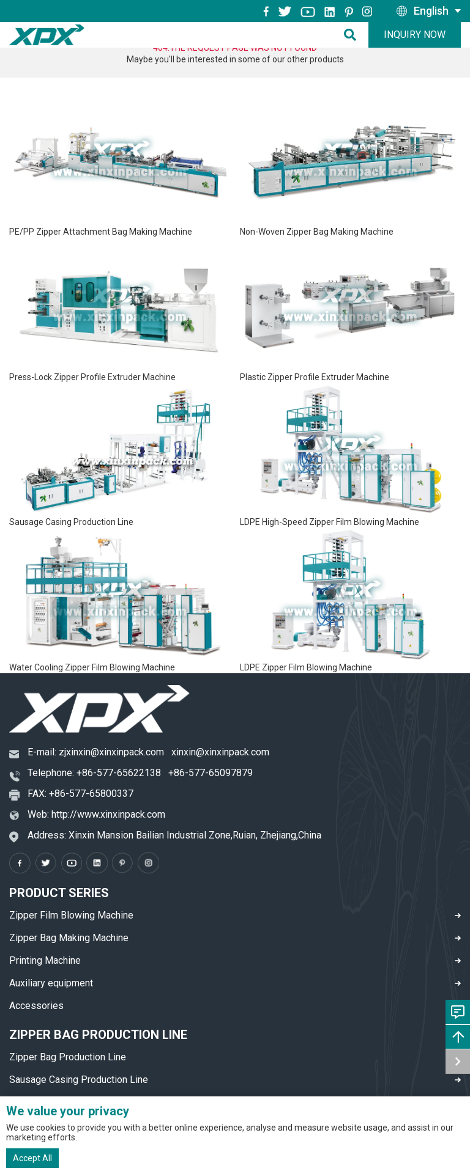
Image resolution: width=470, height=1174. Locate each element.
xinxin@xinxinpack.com (220, 752)
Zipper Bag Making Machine (69, 938)
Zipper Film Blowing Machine (71, 915)
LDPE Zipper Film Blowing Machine (306, 667)
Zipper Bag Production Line (67, 1057)
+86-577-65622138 (118, 773)
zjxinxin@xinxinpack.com (111, 752)
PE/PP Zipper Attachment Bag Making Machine (100, 232)
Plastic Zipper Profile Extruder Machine (314, 377)
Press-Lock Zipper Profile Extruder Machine (92, 377)
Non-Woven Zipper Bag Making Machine (317, 232)
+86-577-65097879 (210, 773)
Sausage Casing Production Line (71, 522)
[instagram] (329, 11)
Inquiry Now (415, 34)
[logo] (46, 34)
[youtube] (307, 11)
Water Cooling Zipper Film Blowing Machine (92, 667)
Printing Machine (45, 960)
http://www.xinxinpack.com (108, 814)
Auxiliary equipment (51, 983)
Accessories (36, 1005)
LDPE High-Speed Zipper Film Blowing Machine (329, 522)
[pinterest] (349, 11)
